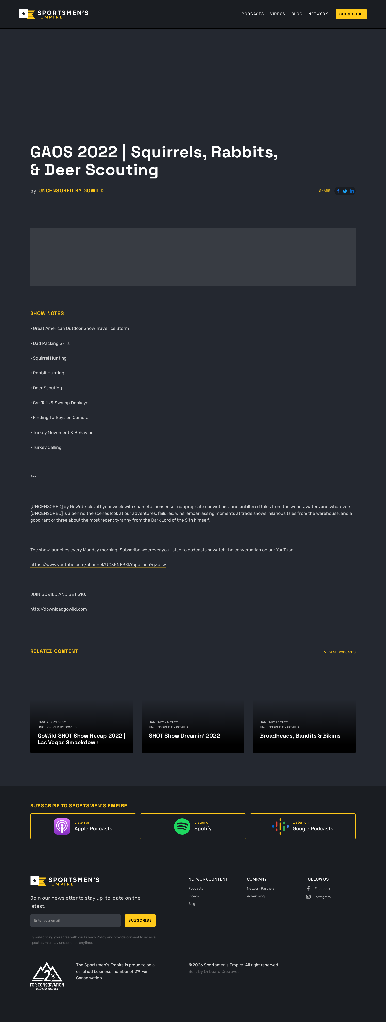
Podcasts (253, 14)
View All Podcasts (340, 652)
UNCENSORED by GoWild (71, 190)
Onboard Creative (221, 971)
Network (318, 14)
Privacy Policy (95, 937)
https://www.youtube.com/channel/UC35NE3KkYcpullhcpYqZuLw (98, 564)
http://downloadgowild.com (58, 609)
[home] (53, 14)
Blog (297, 14)
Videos (277, 14)
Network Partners (260, 888)
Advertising (256, 896)
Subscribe (351, 14)
